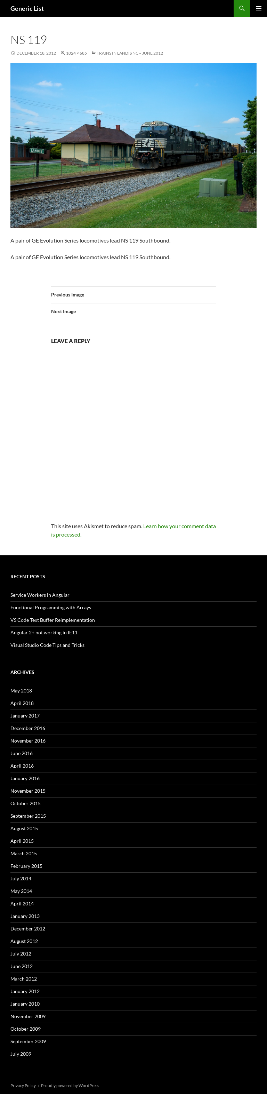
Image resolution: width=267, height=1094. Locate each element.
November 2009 (28, 1016)
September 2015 (28, 816)
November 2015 (28, 791)
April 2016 (22, 766)
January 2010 (25, 1004)
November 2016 (28, 741)
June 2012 (21, 966)
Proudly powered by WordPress (70, 1085)
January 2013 (25, 916)
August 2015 (24, 828)
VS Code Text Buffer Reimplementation (52, 620)
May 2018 (21, 690)
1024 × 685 (76, 53)
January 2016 (25, 778)
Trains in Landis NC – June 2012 (130, 53)
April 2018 (22, 703)
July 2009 (20, 1054)
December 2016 (27, 728)
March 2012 (23, 979)
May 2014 (21, 891)
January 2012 (25, 991)
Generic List (27, 8)
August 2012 (24, 941)
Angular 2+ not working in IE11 (44, 632)
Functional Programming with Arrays (50, 607)
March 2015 (23, 853)
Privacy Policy (23, 1085)
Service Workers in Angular (40, 595)
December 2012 (27, 929)
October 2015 (25, 803)
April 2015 (22, 841)
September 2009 (28, 1041)
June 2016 (21, 753)
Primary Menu (258, 8)
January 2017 (25, 716)
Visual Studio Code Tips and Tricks (47, 645)
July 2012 (20, 954)
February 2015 (26, 866)
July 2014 (20, 878)
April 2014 (22, 903)
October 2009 (25, 1029)
